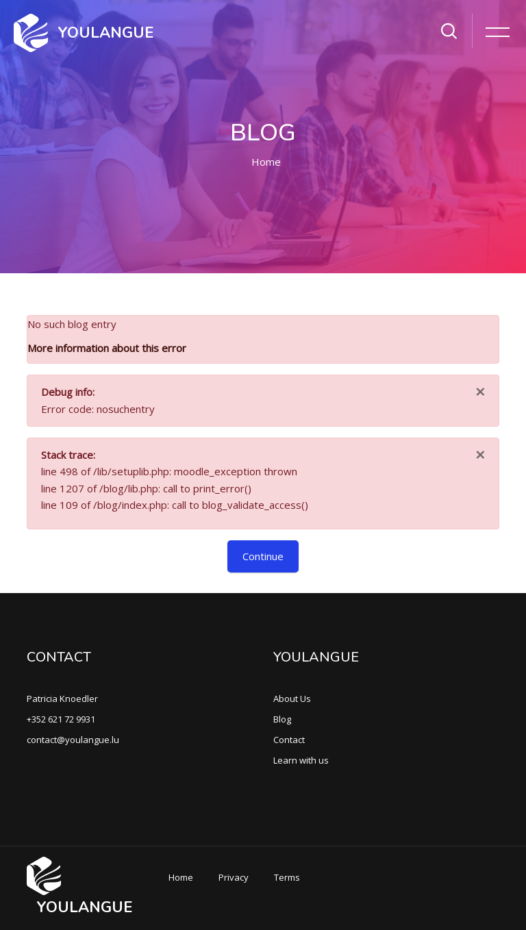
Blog (282, 719)
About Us (292, 698)
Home (266, 161)
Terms (287, 877)
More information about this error (106, 348)
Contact (289, 739)
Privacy (233, 877)
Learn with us (301, 760)
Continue (263, 556)
